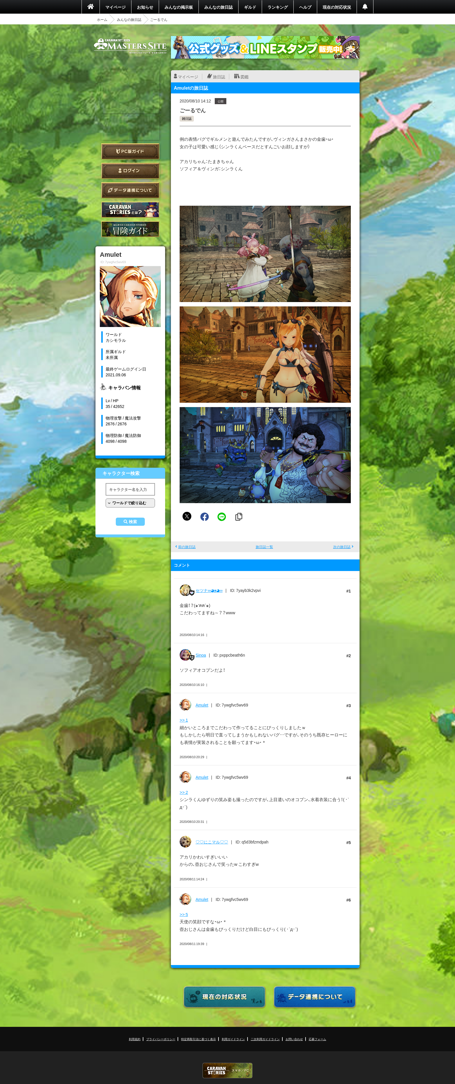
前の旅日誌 (187, 546)
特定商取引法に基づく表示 (198, 1039)
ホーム (102, 19)
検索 (133, 522)
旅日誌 (219, 77)
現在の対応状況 (337, 7)
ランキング (278, 7)
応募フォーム (317, 1039)
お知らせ (145, 7)
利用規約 (134, 1039)
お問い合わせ (294, 1039)
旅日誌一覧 (264, 546)
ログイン (130, 171)
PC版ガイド (130, 151)
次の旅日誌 (342, 546)
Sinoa (201, 655)
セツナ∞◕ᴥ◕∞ (209, 590)
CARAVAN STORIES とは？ (130, 210)
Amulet (202, 705)
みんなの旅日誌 (218, 7)
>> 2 (184, 792)
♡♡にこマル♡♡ (212, 842)
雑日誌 (187, 118)
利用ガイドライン (233, 1039)
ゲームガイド (130, 229)
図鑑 (245, 77)
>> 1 (184, 720)
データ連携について (130, 190)
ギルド (250, 7)
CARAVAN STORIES (227, 1070)
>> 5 (184, 914)
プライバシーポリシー (160, 1039)
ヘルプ (305, 7)
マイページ (115, 7)
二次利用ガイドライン (265, 1039)
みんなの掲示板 (179, 7)
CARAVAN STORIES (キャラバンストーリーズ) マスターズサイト (130, 46)
